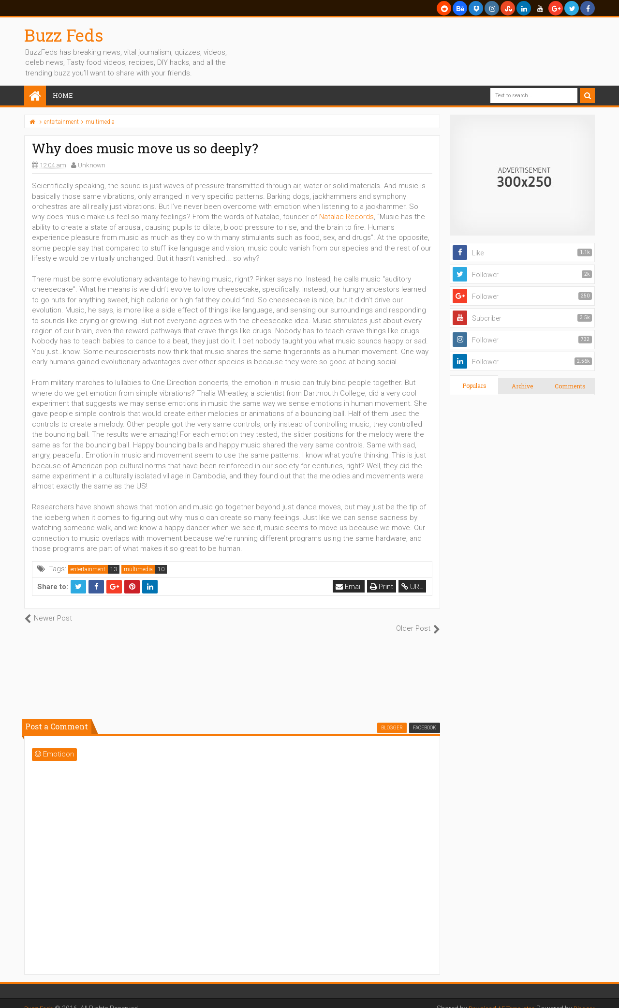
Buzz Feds (63, 35)
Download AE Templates (495, 998)
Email (350, 586)
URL (413, 586)
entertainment (88, 569)
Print (382, 586)
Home (63, 95)
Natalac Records (346, 216)
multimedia (138, 569)
